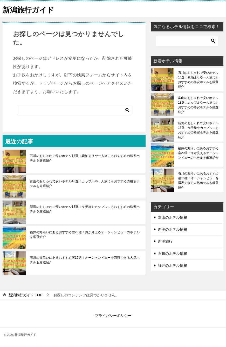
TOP (25, 295)
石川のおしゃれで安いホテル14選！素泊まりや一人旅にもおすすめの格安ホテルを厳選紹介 (85, 158)
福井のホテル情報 (172, 265)
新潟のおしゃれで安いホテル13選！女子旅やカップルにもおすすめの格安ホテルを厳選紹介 (85, 209)
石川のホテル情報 (172, 253)
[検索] (74, 110)
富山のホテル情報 (172, 217)
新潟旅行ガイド (30, 9)
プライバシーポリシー (113, 315)
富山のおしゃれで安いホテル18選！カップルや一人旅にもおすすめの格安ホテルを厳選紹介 (85, 183)
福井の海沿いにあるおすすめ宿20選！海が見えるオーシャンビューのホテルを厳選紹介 (85, 234)
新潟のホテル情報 (172, 229)
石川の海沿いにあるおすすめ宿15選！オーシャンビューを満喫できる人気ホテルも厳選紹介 (85, 260)
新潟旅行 (165, 241)
